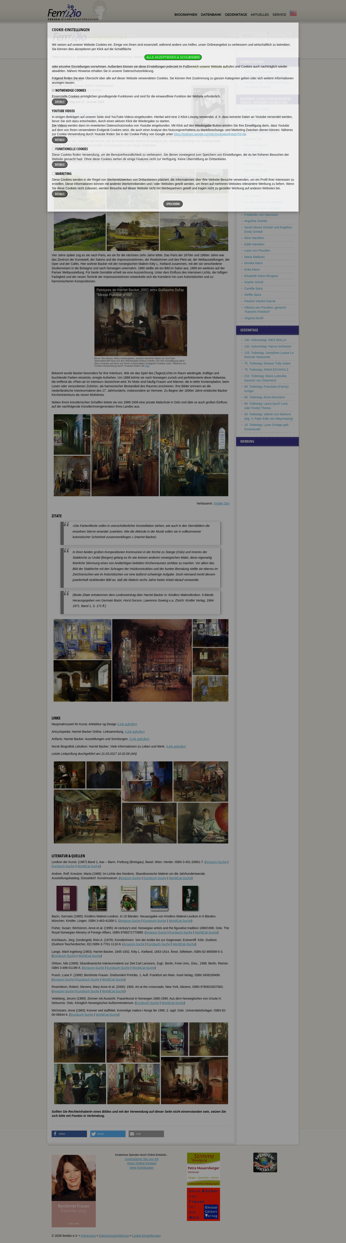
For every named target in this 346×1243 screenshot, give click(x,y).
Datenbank (211, 15)
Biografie (58, 113)
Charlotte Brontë (255, 183)
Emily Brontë (253, 189)
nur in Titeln (274, 36)
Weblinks (83, 113)
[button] (69, 1134)
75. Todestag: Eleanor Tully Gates (267, 363)
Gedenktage (236, 15)
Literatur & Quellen (105, 113)
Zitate (70, 113)
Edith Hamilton (254, 244)
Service (279, 15)
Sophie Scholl (253, 282)
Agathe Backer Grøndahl (261, 132)
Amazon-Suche (216, 862)
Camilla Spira (253, 288)
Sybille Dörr (222, 503)
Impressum (88, 1235)
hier (147, 365)
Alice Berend (253, 151)
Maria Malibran (254, 257)
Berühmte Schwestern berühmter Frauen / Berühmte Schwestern (120, 57)
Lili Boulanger (253, 164)
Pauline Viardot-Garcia (259, 301)
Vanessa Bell (253, 139)
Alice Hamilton (254, 238)
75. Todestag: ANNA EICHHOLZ (266, 369)
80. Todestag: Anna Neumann (264, 397)
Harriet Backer (254, 126)
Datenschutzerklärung (114, 1235)
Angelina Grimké (255, 221)
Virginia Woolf (253, 318)
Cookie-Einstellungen (146, 1235)
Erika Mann (252, 269)
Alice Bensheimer (256, 145)
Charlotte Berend (256, 157)
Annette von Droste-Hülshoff (263, 202)
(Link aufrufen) (127, 724)
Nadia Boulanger (255, 170)
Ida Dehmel (252, 195)
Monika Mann (253, 263)
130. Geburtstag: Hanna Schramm (267, 346)
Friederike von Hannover (261, 214)
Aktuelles (260, 15)
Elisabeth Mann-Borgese (261, 276)
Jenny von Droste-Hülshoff (262, 208)
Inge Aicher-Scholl (256, 109)
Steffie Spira (252, 294)
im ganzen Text (276, 33)
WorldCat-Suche (88, 866)
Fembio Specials (62, 57)
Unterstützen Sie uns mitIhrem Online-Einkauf (142, 1163)
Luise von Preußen (257, 250)
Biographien (185, 15)
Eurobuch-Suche (63, 866)
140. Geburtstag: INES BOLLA (265, 340)
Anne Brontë (252, 176)
